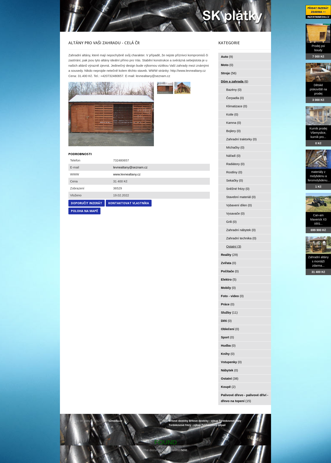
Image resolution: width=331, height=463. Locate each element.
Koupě (228, 387)
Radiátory (235, 164)
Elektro (228, 279)
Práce (227, 304)
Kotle (232, 114)
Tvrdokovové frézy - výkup (185, 425)
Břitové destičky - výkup (203, 420)
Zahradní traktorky (241, 139)
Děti (226, 320)
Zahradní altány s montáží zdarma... (318, 261)
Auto (227, 56)
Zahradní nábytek (241, 230)
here (184, 450)
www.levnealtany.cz (127, 174)
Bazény (234, 89)
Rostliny (234, 172)
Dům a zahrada (234, 81)
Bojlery (233, 131)
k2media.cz (115, 420)
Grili (231, 221)
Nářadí (233, 155)
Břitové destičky (178, 420)
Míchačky (235, 147)
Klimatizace (236, 106)
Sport (227, 337)
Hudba (228, 345)
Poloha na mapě (84, 211)
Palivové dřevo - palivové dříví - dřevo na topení (244, 398)
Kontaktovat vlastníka (128, 203)
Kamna (233, 122)
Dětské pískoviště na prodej (318, 89)
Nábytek (229, 370)
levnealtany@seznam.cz (130, 167)
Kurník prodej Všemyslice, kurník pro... (318, 133)
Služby (229, 312)
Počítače (230, 271)
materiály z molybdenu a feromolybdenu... (319, 176)
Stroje (228, 73)
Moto (227, 65)
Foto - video (232, 296)
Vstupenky (231, 362)
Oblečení (230, 329)
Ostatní (233, 246)
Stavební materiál (241, 197)
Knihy (228, 354)
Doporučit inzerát (86, 203)
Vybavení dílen (239, 205)
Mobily (228, 287)
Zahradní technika (241, 238)
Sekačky (234, 180)
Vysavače (235, 213)
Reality (229, 254)
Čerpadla (235, 98)
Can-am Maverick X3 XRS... (318, 219)
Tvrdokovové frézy (230, 420)
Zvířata (228, 263)
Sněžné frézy (238, 188)
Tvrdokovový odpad (213, 425)
